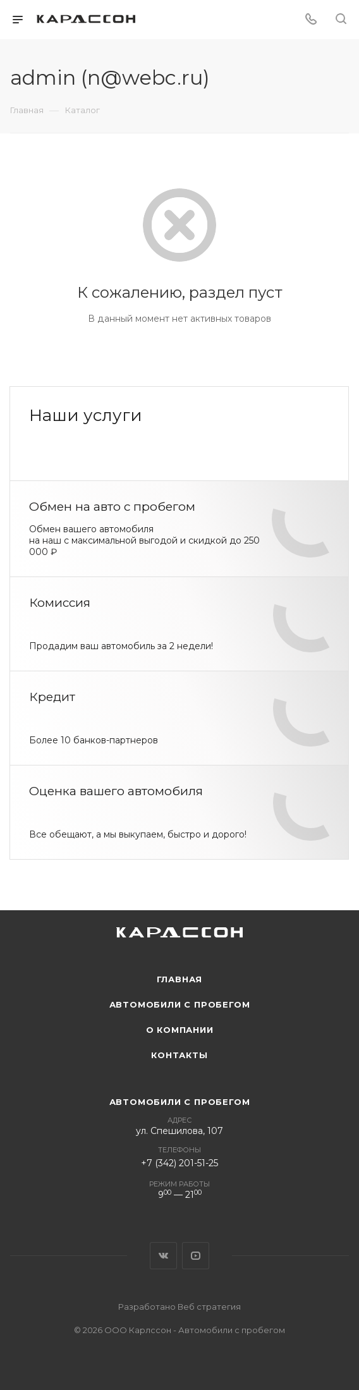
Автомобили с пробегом (179, 1004)
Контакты (179, 1055)
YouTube (195, 1255)
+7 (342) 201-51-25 (179, 1163)
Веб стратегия (209, 1307)
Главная (180, 979)
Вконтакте (163, 1255)
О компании (180, 1030)
